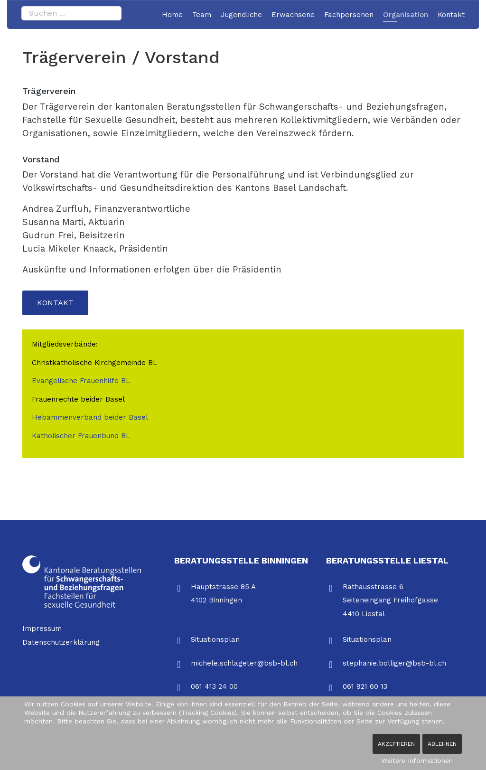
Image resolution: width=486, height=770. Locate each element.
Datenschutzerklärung (61, 642)
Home (172, 14)
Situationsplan (215, 639)
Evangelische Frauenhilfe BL (82, 380)
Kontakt (451, 14)
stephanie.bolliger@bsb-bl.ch (394, 663)
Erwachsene (293, 14)
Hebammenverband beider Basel (90, 417)
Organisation (405, 14)
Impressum (42, 628)
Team (201, 14)
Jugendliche (241, 14)
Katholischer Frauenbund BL (81, 436)
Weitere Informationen (417, 760)
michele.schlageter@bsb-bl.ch (244, 663)
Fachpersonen (349, 14)
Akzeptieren (396, 744)
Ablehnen (442, 744)
